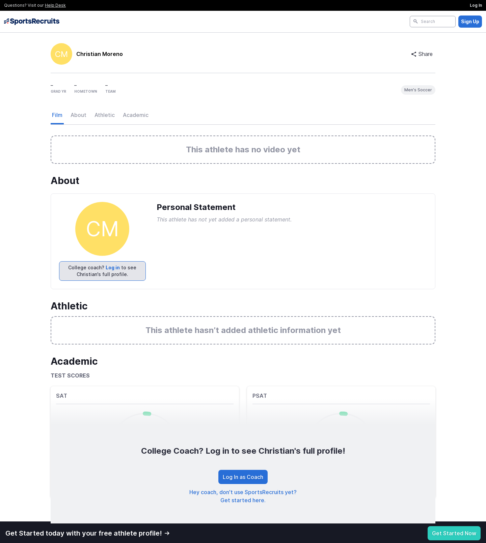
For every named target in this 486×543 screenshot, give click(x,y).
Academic (135, 115)
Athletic (104, 115)
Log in (113, 267)
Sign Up (470, 21)
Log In (476, 5)
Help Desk (55, 5)
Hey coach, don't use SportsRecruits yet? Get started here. (243, 496)
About (78, 115)
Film (57, 115)
